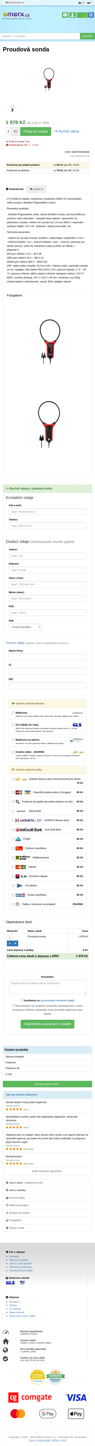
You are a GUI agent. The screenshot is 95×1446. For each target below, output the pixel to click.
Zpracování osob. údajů (22, 1316)
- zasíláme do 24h (24, 1182)
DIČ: (11, 679)
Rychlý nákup (66, 131)
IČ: (10, 665)
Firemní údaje (37, 643)
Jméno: (13, 549)
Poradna (14, 1301)
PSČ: (12, 606)
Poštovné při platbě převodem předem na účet (47, 802)
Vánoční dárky (15, 1197)
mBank (47, 867)
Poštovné (10, 1062)
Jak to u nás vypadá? (21, 1263)
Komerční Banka (47, 876)
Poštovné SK (12, 1068)
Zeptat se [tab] (36, 189)
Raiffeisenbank (47, 858)
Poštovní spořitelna (47, 848)
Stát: (11, 620)
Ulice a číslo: (16, 578)
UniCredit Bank (47, 830)
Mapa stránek (16, 1312)
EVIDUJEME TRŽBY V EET (51, 1440)
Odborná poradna (17, 1205)
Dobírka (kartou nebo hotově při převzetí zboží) (47, 781)
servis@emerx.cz (15, 3)
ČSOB (47, 839)
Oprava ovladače (14, 1056)
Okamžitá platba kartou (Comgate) (47, 792)
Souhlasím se (47, 1000)
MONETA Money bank (47, 820)
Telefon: (13, 519)
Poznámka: (47, 976)
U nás (8, 1074)
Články (13, 1305)
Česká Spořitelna (47, 895)
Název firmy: (16, 650)
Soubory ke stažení (18, 1212)
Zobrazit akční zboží (47, 1084)
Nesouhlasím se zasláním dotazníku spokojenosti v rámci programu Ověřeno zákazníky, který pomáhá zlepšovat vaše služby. (47, 1009)
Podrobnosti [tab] (15, 189)
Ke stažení (15, 1308)
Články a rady (15, 1227)
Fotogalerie (13, 1220)
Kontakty (14, 1256)
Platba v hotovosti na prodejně (47, 904)
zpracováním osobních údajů (57, 1000)
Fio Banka (47, 886)
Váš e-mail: (15, 505)
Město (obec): (17, 592)
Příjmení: (14, 563)
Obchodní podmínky (20, 1267)
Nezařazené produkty (21, 1270)
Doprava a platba (18, 1260)
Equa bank (47, 811)
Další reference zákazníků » (47, 1171)
